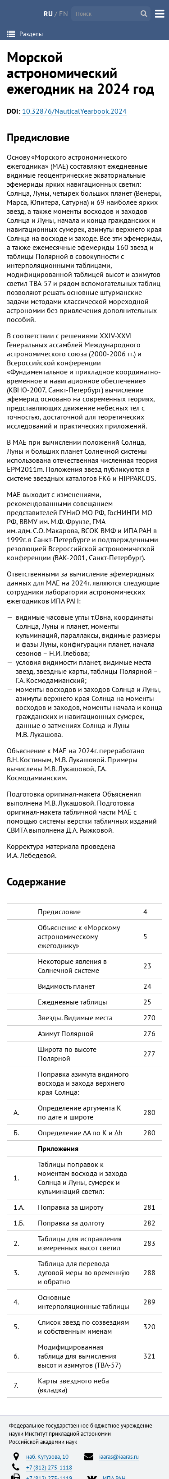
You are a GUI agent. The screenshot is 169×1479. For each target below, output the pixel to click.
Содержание (36, 882)
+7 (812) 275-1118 (49, 1467)
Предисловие (38, 137)
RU (48, 13)
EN (63, 13)
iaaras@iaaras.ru (119, 1456)
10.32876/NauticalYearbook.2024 (74, 110)
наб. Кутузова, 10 (47, 1456)
